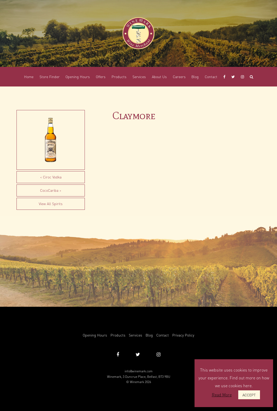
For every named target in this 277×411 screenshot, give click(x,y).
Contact (162, 335)
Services (135, 335)
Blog (149, 335)
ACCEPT (249, 394)
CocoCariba (49, 190)
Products (117, 335)
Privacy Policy (183, 335)
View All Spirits (51, 203)
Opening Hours (95, 335)
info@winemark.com (139, 371)
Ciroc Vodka (52, 177)
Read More (222, 394)
